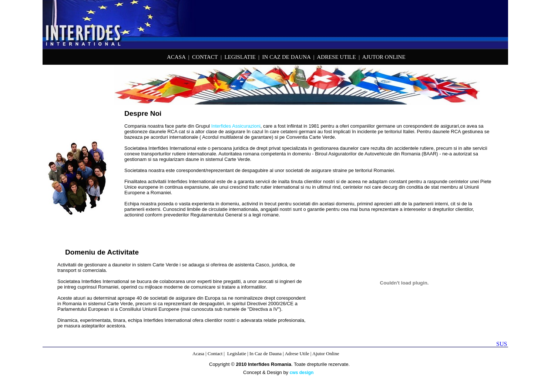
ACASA (176, 57)
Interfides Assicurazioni (236, 126)
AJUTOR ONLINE (384, 57)
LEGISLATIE (239, 57)
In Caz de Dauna (265, 353)
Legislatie (236, 353)
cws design (302, 372)
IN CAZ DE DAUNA (286, 57)
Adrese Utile (297, 353)
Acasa (198, 353)
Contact (215, 353)
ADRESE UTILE (336, 57)
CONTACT (205, 57)
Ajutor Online (325, 353)
